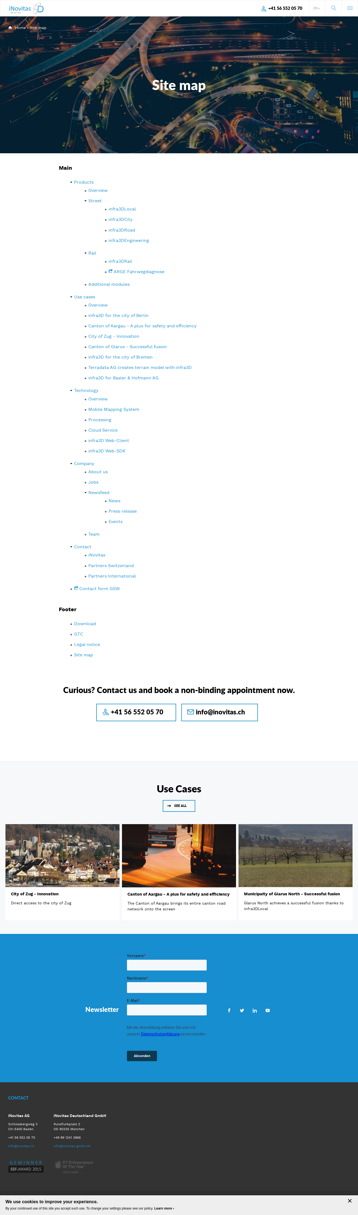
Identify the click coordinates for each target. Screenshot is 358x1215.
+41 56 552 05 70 (285, 8)
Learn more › (164, 1208)
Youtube (268, 1010)
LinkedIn (255, 1010)
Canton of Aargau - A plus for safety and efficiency (178, 894)
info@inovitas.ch (220, 712)
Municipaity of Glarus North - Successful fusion (292, 893)
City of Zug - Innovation (35, 893)
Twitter (242, 1010)
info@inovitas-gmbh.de (72, 1146)
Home (20, 27)
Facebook (229, 1010)
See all (180, 806)
